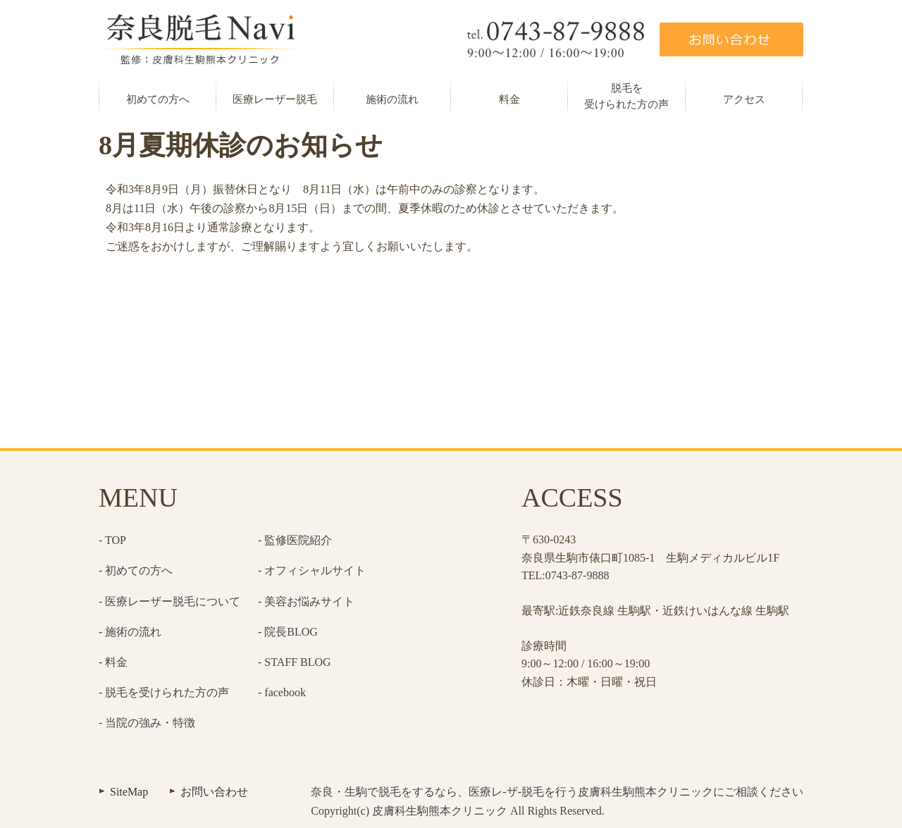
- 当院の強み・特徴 (147, 723)
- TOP (112, 540)
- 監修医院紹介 (295, 540)
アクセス (744, 99)
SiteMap (129, 792)
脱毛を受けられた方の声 (626, 96)
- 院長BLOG (288, 632)
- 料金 (113, 662)
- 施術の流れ (130, 632)
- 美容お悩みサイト (306, 601)
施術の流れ (392, 99)
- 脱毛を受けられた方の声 (164, 692)
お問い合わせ (214, 792)
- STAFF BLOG (294, 662)
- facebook (282, 692)
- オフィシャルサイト (312, 570)
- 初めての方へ (136, 570)
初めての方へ (158, 99)
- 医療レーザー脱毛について (169, 601)
